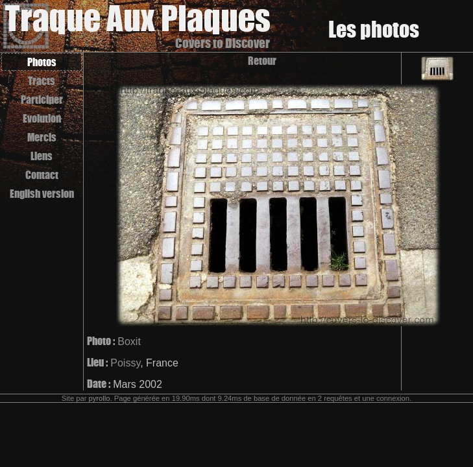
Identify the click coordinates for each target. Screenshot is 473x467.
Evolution (42, 118)
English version (42, 194)
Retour (262, 61)
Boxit (129, 341)
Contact (41, 175)
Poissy (125, 362)
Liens (41, 156)
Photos (41, 62)
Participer (42, 99)
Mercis (41, 137)
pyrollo (99, 398)
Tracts (41, 81)
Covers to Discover (222, 43)
